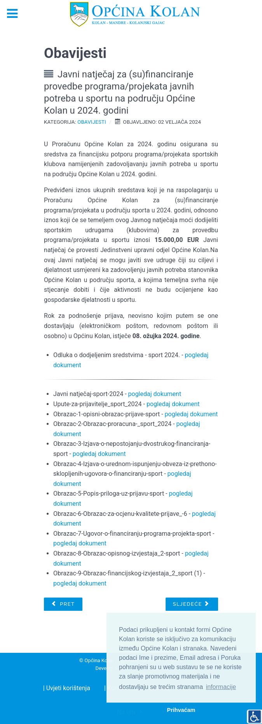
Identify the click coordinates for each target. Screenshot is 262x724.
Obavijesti (91, 122)
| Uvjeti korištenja (66, 688)
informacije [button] (221, 687)
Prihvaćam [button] (181, 710)
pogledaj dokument (155, 394)
